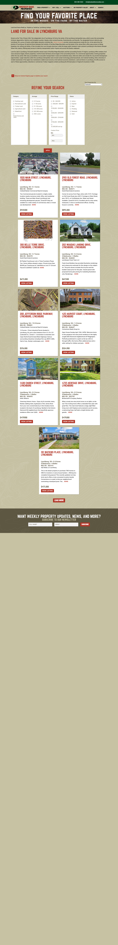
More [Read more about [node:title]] (34, 205)
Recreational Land (20, 103)
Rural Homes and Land (18, 116)
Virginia (29, 27)
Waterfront (18, 111)
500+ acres (37, 114)
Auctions (66, 7)
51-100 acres (38, 106)
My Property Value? (81, 7)
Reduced (74, 111)
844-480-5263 (78, 2)
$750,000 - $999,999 (57, 122)
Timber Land (19, 106)
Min (52, 133)
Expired (74, 103)
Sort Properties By (90, 82)
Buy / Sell (55, 7)
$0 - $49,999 (56, 101)
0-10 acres (37, 101)
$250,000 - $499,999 (57, 113)
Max (52, 138)
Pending (74, 109)
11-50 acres (37, 103)
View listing (26, 214)
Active (74, 101)
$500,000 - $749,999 (57, 117)
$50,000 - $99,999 (58, 103)
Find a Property (43, 7)
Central (35, 27)
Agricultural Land (20, 109)
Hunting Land (19, 101)
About (92, 7)
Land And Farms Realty (18, 27)
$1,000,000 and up (56, 126)
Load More (59, 500)
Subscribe (85, 524)
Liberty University (58, 42)
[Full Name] (40, 524)
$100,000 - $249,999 (57, 108)
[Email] (66, 524)
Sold (73, 114)
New (73, 106)
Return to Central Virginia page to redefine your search (31, 76)
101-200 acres (38, 109)
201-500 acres (38, 111)
